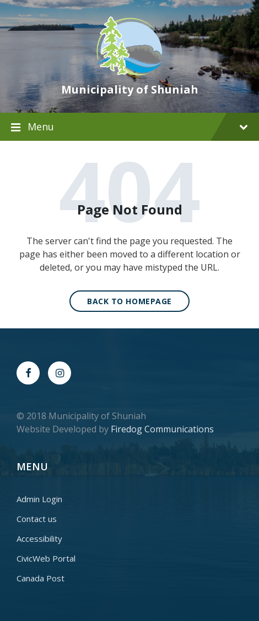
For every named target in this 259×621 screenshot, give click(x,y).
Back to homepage (129, 301)
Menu (138, 126)
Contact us (37, 518)
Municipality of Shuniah (129, 89)
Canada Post (40, 578)
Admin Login (39, 498)
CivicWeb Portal (46, 558)
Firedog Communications (162, 429)
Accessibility (39, 538)
